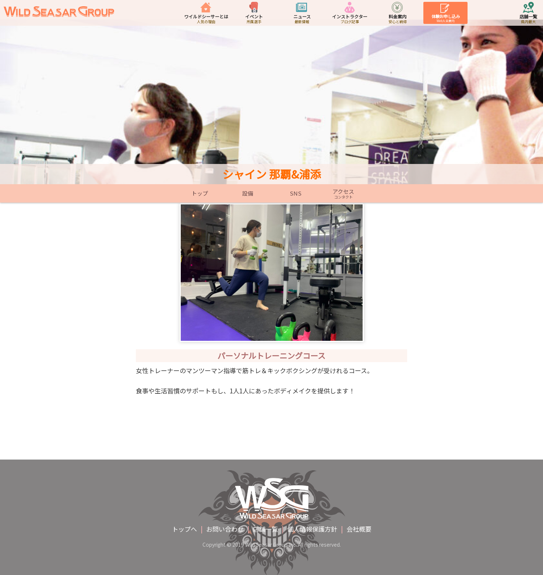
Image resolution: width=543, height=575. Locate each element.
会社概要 (358, 528)
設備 (247, 193)
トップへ (184, 528)
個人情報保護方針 (312, 528)
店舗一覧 (265, 528)
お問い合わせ (225, 528)
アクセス (343, 194)
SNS (296, 193)
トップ (199, 193)
